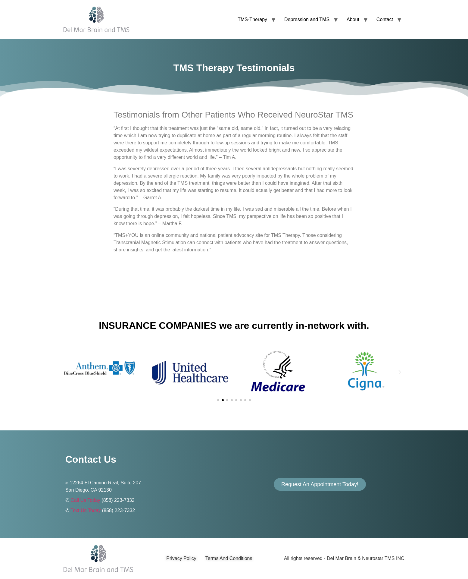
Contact (384, 19)
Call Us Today (85, 500)
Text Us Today (85, 510)
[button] (68, 372)
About (353, 19)
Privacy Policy (181, 558)
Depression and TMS (306, 19)
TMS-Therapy (252, 19)
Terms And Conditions (228, 558)
